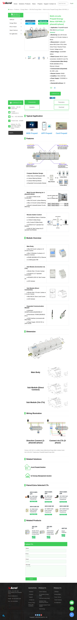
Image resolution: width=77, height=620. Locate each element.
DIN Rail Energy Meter (35, 9)
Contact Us (52, 4)
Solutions (21, 4)
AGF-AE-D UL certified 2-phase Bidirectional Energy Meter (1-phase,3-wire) (46, 450)
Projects (40, 4)
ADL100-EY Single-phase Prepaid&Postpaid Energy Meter (41, 452)
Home (15, 4)
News (34, 4)
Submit (31, 578)
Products (27, 4)
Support (46, 4)
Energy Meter (24, 9)
